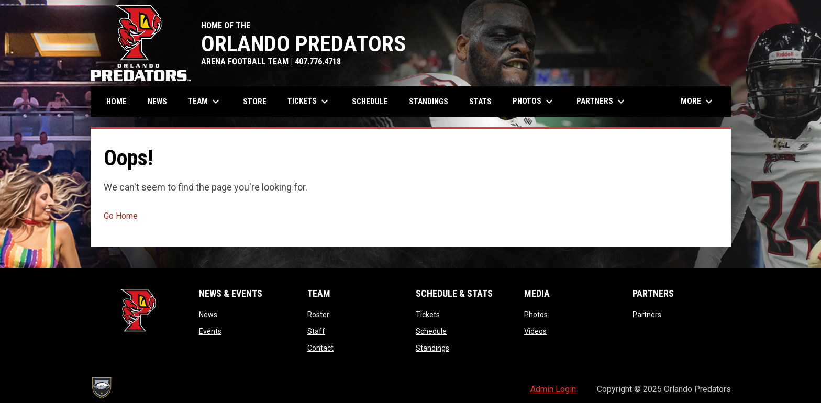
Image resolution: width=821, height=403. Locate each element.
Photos (536, 314)
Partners (647, 314)
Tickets (428, 314)
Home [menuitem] (116, 101)
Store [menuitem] (255, 101)
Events (210, 331)
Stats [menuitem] (484, 101)
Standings (432, 348)
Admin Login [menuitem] (553, 389)
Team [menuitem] (205, 101)
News (208, 314)
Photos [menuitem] (534, 101)
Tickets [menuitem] (309, 101)
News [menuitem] (157, 101)
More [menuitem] (698, 101)
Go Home (121, 216)
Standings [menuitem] (428, 101)
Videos (535, 331)
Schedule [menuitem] (370, 101)
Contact (320, 348)
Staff (316, 331)
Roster (318, 314)
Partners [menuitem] (601, 101)
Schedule (431, 331)
